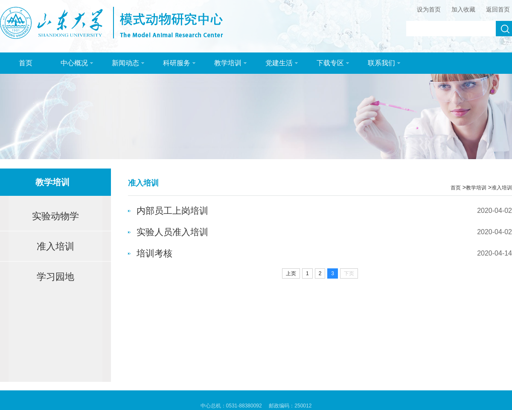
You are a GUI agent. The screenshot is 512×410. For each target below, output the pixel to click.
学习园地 (55, 276)
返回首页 (498, 9)
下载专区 (333, 63)
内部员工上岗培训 (172, 210)
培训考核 (154, 253)
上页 (291, 273)
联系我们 (384, 63)
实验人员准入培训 (172, 232)
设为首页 (429, 9)
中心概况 (77, 63)
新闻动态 (128, 63)
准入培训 (55, 246)
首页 (25, 63)
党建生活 (281, 63)
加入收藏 (463, 9)
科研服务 (179, 63)
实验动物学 (55, 216)
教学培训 (230, 63)
